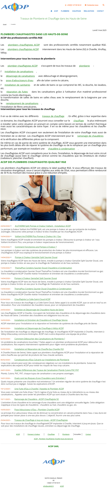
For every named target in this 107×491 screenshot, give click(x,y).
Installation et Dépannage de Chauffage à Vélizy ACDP (39, 328)
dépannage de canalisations (20, 75)
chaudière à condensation (61, 148)
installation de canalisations (19, 71)
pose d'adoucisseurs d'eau (19, 80)
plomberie (84, 65)
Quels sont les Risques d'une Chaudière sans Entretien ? (40, 378)
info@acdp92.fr (48, 486)
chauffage (79, 120)
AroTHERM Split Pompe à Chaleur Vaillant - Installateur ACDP (43, 226)
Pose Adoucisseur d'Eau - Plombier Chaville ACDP (37, 409)
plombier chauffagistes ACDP (23, 65)
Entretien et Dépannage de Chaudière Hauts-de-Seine (39, 309)
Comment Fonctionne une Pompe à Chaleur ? (36, 247)
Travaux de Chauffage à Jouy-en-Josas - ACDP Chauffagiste (41, 420)
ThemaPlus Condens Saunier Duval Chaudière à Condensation (43, 268)
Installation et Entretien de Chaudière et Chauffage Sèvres (41, 320)
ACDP (18, 434)
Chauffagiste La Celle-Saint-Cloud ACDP (32, 299)
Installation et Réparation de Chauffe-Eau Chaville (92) (39, 349)
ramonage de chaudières (90, 135)
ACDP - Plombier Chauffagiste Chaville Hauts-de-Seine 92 (53, 439)
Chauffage (51, 434)
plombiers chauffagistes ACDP (24, 44)
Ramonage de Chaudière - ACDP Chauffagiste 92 (36, 399)
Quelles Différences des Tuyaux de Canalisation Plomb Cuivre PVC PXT (46, 370)
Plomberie (65, 434)
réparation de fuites (17, 91)
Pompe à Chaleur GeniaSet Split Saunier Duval (36, 257)
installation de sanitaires (17, 84)
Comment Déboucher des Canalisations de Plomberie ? (39, 338)
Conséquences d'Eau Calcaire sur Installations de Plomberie (41, 359)
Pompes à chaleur (34, 434)
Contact (88, 434)
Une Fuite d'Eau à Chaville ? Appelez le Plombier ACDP (39, 388)
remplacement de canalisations (22, 103)
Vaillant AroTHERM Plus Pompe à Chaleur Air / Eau (38, 236)
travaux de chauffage (53, 116)
